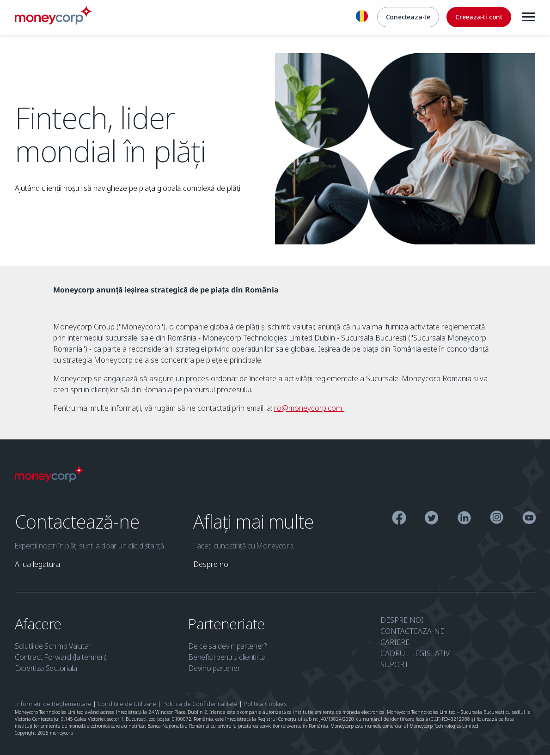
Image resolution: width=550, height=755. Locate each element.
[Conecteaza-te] (408, 17)
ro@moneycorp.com (309, 408)
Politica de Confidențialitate (200, 704)
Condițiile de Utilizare (127, 704)
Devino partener (214, 668)
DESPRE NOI (401, 620)
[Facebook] (399, 519)
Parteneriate (228, 623)
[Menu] (528, 17)
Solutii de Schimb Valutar (53, 646)
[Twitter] (431, 519)
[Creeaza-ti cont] (478, 17)
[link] (37, 564)
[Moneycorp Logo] (49, 479)
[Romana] (362, 17)
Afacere (40, 623)
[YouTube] (529, 519)
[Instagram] (497, 519)
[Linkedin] (464, 519)
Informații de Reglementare (53, 704)
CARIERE (394, 642)
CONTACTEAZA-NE (412, 631)
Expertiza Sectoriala (46, 668)
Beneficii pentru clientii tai (227, 657)
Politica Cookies (265, 704)
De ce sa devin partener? (227, 646)
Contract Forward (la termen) (61, 657)
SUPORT (394, 664)
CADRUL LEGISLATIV (415, 653)
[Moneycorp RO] (53, 22)
